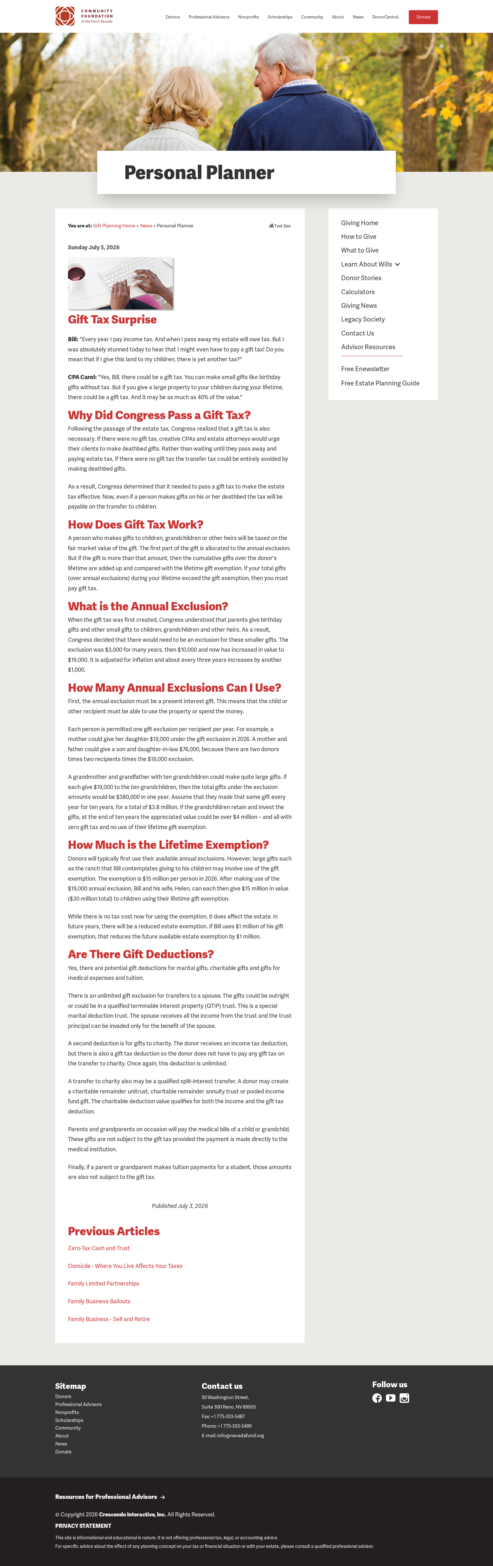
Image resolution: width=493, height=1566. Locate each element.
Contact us (222, 1386)
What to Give (360, 250)
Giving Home (359, 222)
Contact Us (357, 333)
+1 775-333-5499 (235, 1426)
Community (312, 17)
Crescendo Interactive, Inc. (132, 1514)
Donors (173, 17)
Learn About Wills (366, 264)
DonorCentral (385, 17)
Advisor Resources (368, 347)
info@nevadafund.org (240, 1435)
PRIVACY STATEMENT (83, 1525)
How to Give (358, 236)
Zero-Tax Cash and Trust (99, 1248)
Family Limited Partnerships (103, 1283)
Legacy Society (363, 319)
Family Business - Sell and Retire (109, 1319)
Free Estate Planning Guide (380, 383)
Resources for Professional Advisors (110, 1497)
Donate (423, 17)
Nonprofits (248, 17)
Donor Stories (361, 278)
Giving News (359, 305)
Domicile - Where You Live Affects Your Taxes (125, 1266)
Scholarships (280, 17)
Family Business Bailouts (99, 1301)
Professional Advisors (209, 17)
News (358, 17)
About (338, 17)
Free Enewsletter (365, 369)
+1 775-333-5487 (228, 1416)
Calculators (358, 291)
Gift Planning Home (114, 226)
